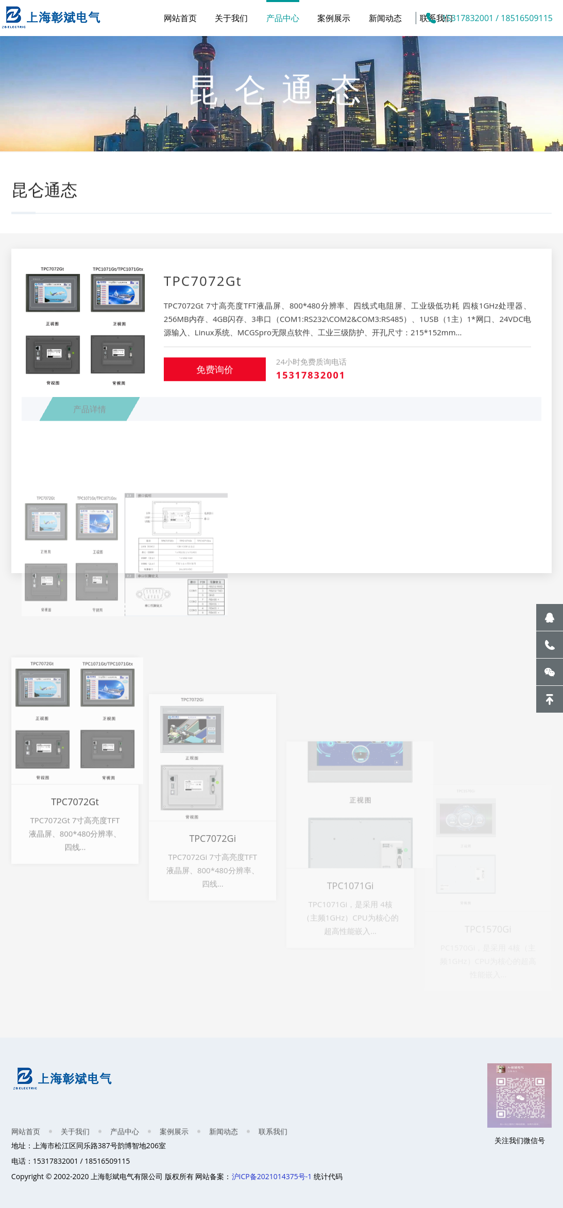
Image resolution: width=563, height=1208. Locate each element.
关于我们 (231, 18)
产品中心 (282, 18)
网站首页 (180, 18)
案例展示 (333, 18)
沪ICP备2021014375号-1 (272, 1176)
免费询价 (214, 379)
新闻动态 (385, 18)
